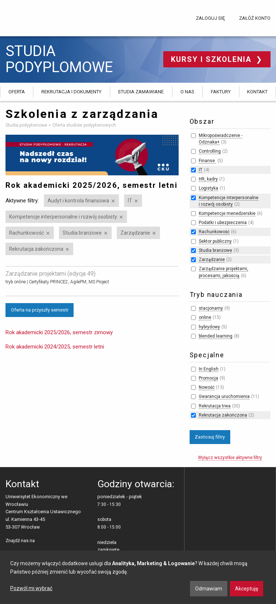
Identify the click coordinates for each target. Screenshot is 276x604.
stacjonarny (211, 308)
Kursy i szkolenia (212, 59)
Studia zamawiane (141, 91)
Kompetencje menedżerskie (227, 213)
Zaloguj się (210, 18)
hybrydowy (209, 326)
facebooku (42, 541)
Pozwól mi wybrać (31, 588)
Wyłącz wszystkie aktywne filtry (230, 457)
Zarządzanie (135, 233)
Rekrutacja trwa (215, 406)
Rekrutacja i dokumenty (71, 91)
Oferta (16, 91)
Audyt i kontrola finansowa (78, 201)
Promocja (208, 378)
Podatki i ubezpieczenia (223, 222)
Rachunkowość (26, 233)
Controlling (210, 151)
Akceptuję (246, 589)
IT (130, 201)
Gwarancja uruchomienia (224, 396)
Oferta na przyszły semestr (39, 310)
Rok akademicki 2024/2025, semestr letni (54, 346)
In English (209, 369)
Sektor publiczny (215, 241)
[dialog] (138, 577)
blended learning (215, 336)
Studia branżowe (82, 233)
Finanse (207, 160)
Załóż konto (255, 18)
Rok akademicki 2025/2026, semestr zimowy (59, 332)
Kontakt (257, 91)
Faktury (221, 91)
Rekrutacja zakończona (36, 249)
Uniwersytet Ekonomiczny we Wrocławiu (41, 16)
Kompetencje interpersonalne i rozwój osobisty (63, 217)
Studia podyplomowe (59, 59)
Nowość (207, 387)
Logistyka (208, 188)
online (205, 317)
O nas (187, 91)
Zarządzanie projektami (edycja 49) (50, 273)
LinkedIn (53, 541)
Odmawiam (208, 589)
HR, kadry (208, 179)
